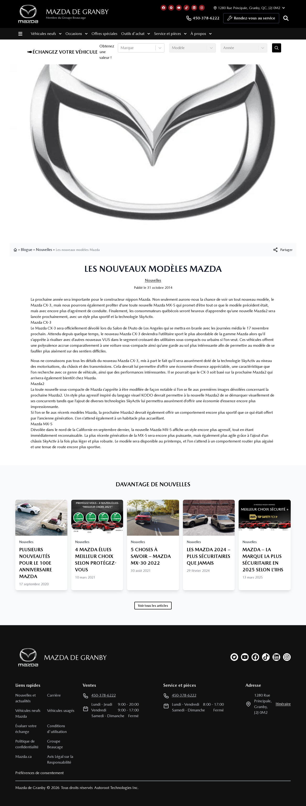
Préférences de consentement (39, 773)
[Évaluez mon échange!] (276, 47)
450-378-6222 (202, 18)
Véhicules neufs (46, 33)
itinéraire (283, 704)
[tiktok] (266, 657)
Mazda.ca (23, 756)
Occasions (76, 33)
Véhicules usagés (60, 710)
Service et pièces (170, 33)
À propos (201, 33)
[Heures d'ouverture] (248, 8)
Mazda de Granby (77, 12)
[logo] (28, 14)
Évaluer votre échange (26, 729)
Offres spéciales (104, 33)
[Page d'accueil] (26, 657)
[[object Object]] (283, 250)
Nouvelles (44, 249)
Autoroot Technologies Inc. (116, 787)
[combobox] (120, 48)
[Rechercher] (286, 18)
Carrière (54, 695)
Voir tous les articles (153, 605)
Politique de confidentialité (26, 744)
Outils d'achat (135, 33)
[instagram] (287, 657)
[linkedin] (276, 657)
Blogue (26, 249)
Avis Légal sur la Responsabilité (60, 759)
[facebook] (255, 657)
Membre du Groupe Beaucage (66, 17)
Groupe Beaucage (55, 744)
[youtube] (245, 657)
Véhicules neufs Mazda (27, 713)
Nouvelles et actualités (25, 698)
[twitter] (234, 657)
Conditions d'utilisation (57, 729)
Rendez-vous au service (251, 19)
